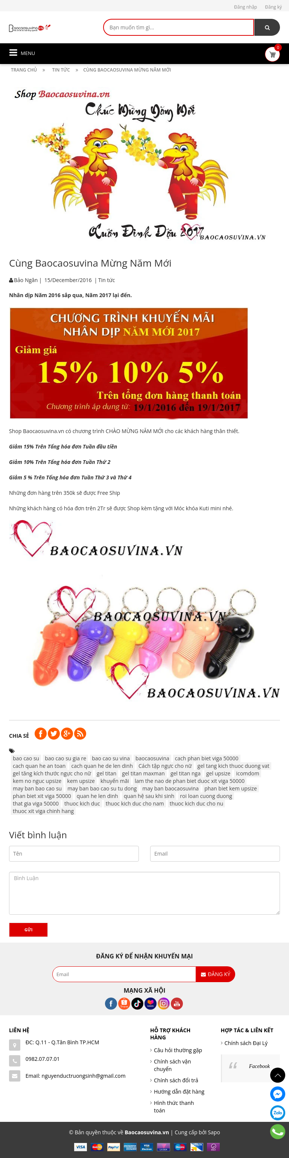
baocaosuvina (152, 758)
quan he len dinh (97, 795)
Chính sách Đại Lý (246, 1043)
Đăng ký (273, 7)
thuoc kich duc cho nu (197, 803)
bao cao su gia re (65, 758)
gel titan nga (185, 773)
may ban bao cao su (37, 788)
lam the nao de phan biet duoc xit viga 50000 (190, 780)
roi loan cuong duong (206, 795)
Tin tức (106, 280)
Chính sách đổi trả (176, 1080)
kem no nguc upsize (37, 780)
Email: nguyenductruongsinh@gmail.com (76, 1075)
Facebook (259, 1066)
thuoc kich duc (82, 803)
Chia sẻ (19, 735)
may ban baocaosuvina (170, 788)
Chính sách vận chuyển (172, 1065)
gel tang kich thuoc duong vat (233, 765)
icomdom (247, 773)
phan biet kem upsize (230, 788)
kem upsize (81, 780)
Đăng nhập (245, 7)
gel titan (107, 773)
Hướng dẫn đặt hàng (179, 1091)
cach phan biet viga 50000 (207, 758)
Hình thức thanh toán (174, 1106)
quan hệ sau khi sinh (149, 795)
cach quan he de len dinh (102, 765)
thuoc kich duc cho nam (135, 803)
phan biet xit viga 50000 (42, 795)
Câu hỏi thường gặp (178, 1050)
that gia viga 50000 (36, 803)
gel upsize (218, 773)
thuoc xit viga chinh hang (43, 811)
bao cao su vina (111, 758)
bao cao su (26, 758)
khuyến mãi (114, 780)
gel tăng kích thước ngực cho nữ (52, 773)
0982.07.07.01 (43, 1058)
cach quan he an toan (39, 765)
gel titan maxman (143, 773)
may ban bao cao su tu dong (102, 788)
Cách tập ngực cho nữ (165, 765)
